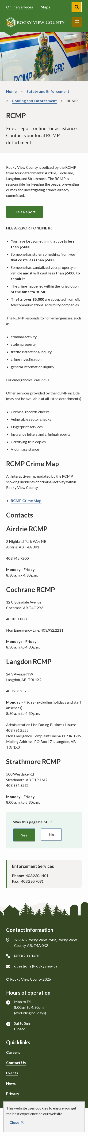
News (11, 1083)
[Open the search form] (77, 7)
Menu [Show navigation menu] (77, 22)
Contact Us (16, 1062)
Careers (13, 1052)
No (51, 834)
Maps (45, 7)
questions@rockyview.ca (35, 966)
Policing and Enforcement (34, 100)
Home (11, 91)
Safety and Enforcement (48, 91)
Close (14, 1122)
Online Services (19, 7)
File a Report (25, 212)
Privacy (12, 1093)
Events (12, 1073)
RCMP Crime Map (26, 500)
